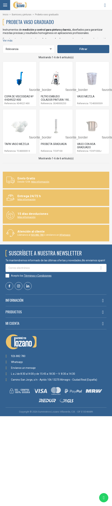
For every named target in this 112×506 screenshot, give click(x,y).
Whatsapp (64, 234)
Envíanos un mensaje (23, 367)
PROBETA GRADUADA (54, 144)
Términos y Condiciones (37, 275)
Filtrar (83, 49)
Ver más (8, 40)
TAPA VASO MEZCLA (16, 144)
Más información (40, 181)
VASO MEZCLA (86, 96)
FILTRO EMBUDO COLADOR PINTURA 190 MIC (55, 100)
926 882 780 (37, 234)
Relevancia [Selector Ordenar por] (12, 49)
